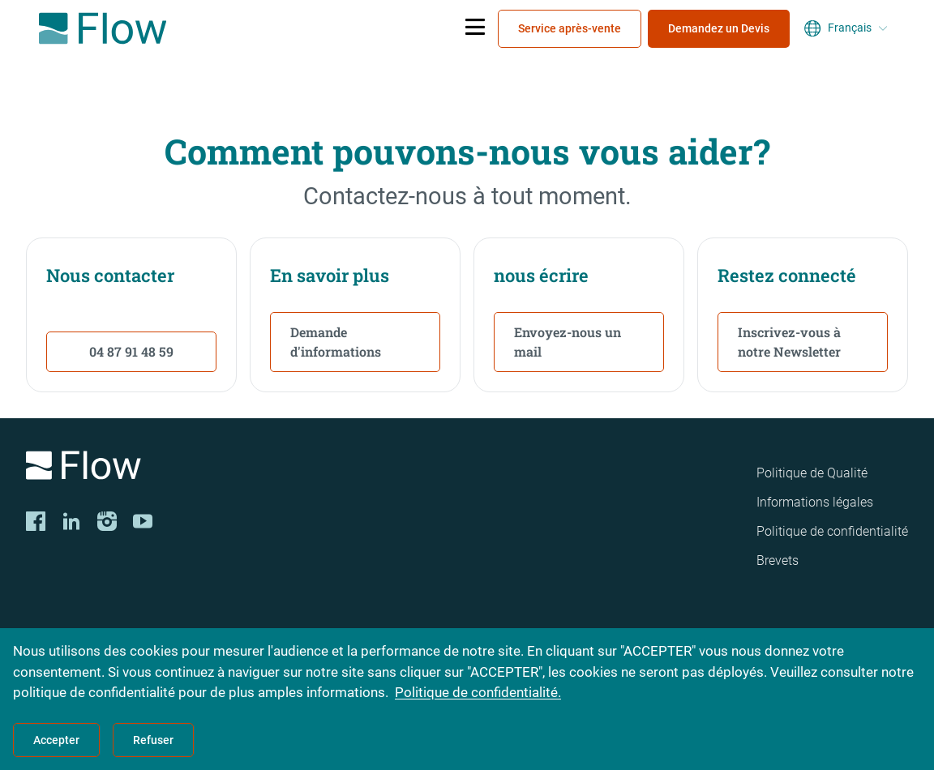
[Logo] (197, 468)
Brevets (777, 560)
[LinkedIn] (71, 521)
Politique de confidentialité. (478, 692)
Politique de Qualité (812, 473)
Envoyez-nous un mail (567, 341)
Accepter (56, 740)
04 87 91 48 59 (131, 351)
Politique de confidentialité (832, 531)
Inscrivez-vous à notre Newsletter (789, 341)
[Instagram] (107, 521)
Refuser (153, 740)
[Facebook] (35, 521)
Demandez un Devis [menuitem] (718, 28)
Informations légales (814, 502)
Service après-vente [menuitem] (569, 28)
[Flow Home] (102, 28)
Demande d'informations (335, 341)
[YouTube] (142, 521)
